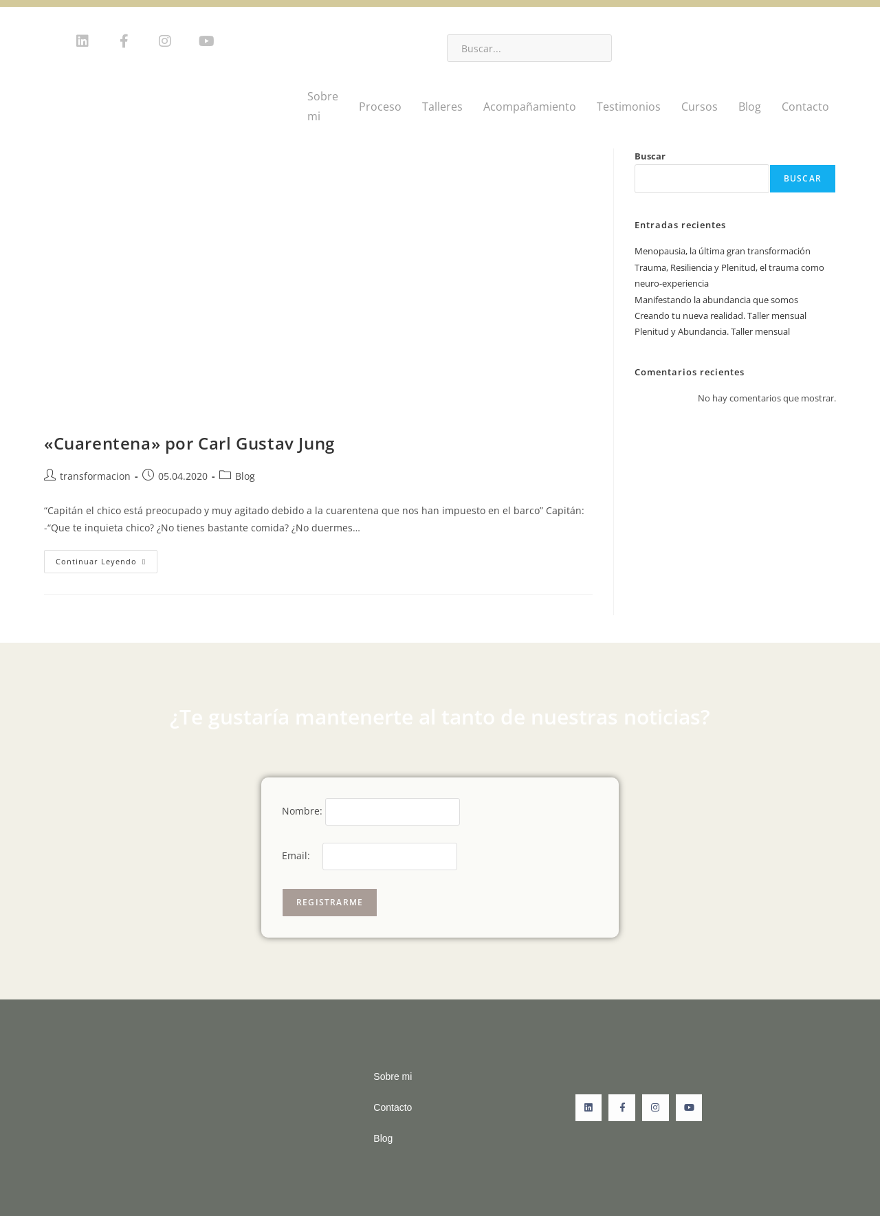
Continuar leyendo (106, 558)
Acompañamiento (529, 106)
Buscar (650, 156)
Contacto (805, 106)
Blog (749, 106)
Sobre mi (322, 106)
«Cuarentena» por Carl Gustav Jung (189, 443)
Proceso (380, 106)
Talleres (442, 106)
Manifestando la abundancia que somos (716, 300)
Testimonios (629, 106)
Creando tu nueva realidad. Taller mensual (720, 315)
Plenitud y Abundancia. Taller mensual (712, 331)
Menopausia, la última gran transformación (723, 251)
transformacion (95, 476)
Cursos (699, 106)
